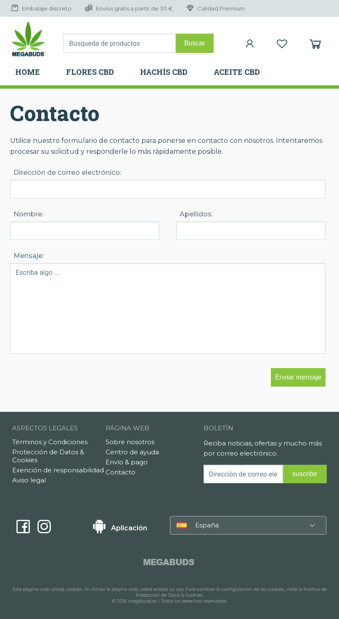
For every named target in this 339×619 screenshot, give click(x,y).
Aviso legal (29, 480)
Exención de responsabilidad (58, 470)
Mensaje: (28, 256)
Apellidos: (196, 214)
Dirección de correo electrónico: (67, 172)
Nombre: (28, 214)
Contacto (120, 472)
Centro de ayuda (132, 452)
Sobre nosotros (130, 442)
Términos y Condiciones (49, 442)
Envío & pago (127, 462)
